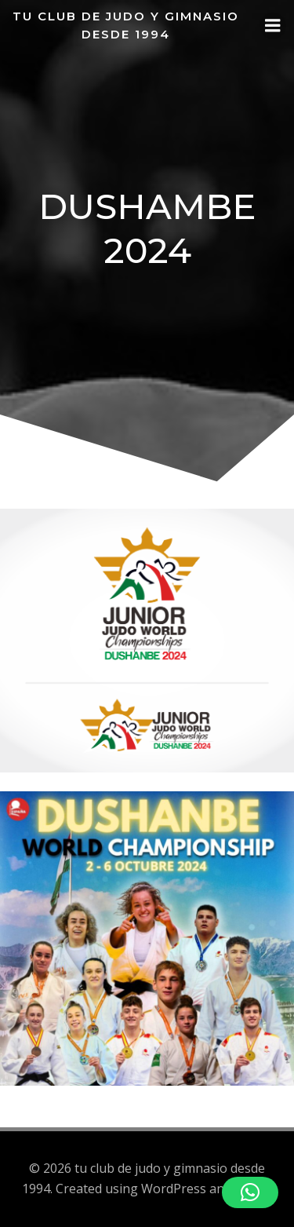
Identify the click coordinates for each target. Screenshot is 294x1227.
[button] (250, 1192)
